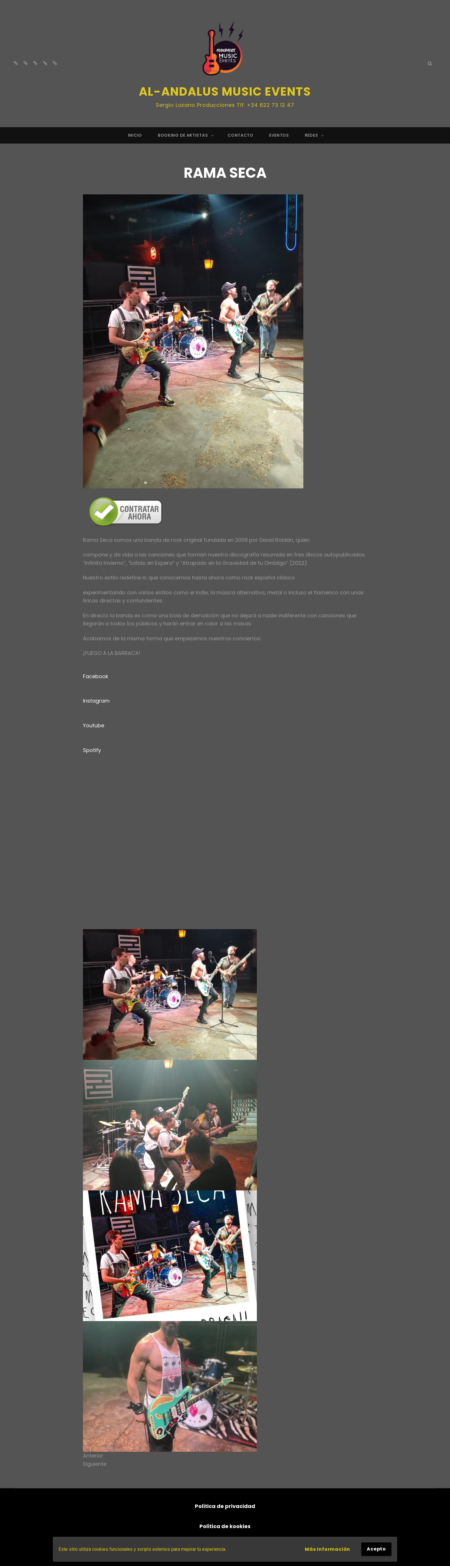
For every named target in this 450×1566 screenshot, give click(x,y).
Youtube (93, 725)
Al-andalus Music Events (225, 92)
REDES (315, 135)
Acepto (376, 1549)
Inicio (135, 135)
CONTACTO (240, 135)
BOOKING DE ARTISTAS (186, 135)
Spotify (92, 750)
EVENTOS (279, 135)
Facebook (95, 676)
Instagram (96, 700)
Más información (327, 1549)
